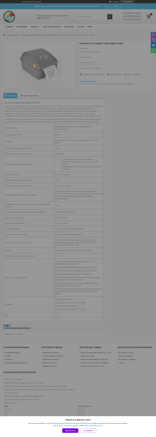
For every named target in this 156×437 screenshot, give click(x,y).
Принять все (70, 431)
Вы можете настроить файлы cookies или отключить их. (77, 425)
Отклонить (88, 431)
